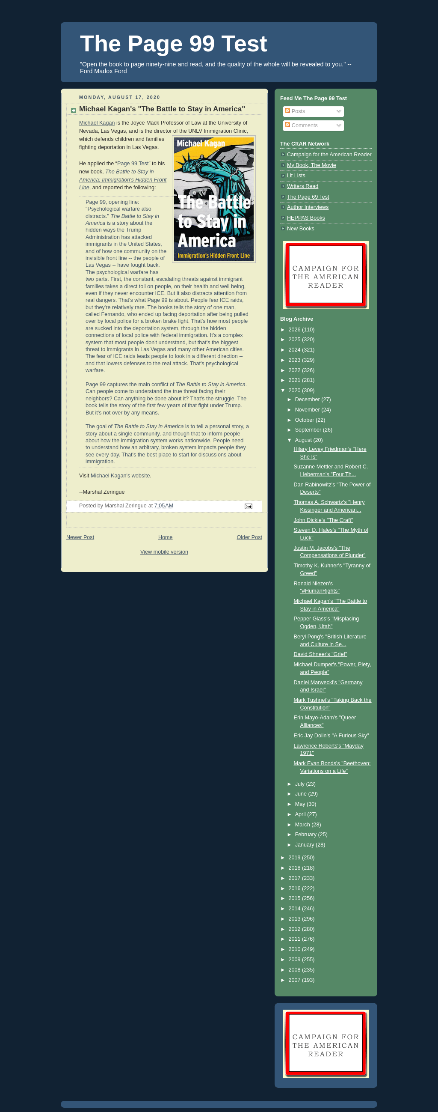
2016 (295, 888)
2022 (295, 370)
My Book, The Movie (311, 165)
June (301, 794)
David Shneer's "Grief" (320, 654)
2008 (295, 970)
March (303, 825)
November (308, 410)
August (304, 440)
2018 (295, 868)
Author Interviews (307, 207)
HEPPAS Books (306, 218)
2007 (295, 980)
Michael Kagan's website (120, 476)
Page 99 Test (132, 164)
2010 (295, 949)
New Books (300, 229)
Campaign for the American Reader (329, 155)
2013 (295, 919)
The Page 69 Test (308, 197)
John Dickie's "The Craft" (323, 520)
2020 (295, 391)
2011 (295, 939)
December (308, 399)
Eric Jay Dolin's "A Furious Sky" (331, 736)
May (301, 804)
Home (165, 537)
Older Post (249, 537)
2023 (295, 360)
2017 (295, 878)
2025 (295, 340)
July (300, 784)
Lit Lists (296, 176)
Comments (301, 125)
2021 (295, 380)
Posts (295, 111)
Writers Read (302, 186)
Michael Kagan (97, 123)
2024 (295, 350)
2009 (295, 960)
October (305, 420)
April (301, 814)
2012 (295, 929)
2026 (295, 330)
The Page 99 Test (173, 43)
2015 (295, 898)
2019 (295, 858)
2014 (295, 909)
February (306, 835)
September (309, 430)
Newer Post (80, 537)
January (305, 845)
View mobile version (164, 552)
